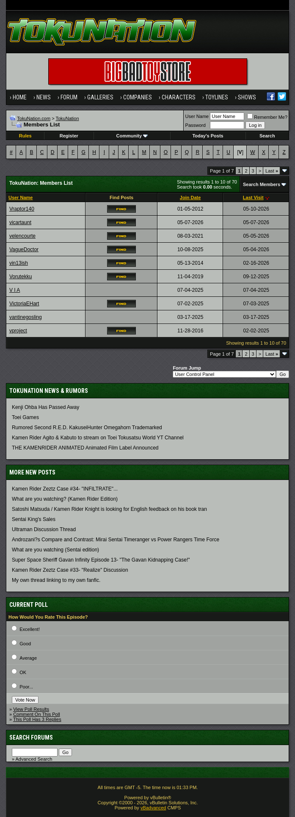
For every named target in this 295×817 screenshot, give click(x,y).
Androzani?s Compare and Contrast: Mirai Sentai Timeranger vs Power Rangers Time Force (115, 540)
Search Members (261, 184)
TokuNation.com (33, 118)
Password (195, 125)
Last (271, 170)
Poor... (26, 686)
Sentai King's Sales (33, 519)
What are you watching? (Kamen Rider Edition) (65, 499)
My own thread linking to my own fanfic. (56, 580)
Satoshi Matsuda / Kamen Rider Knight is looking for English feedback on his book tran (109, 509)
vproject (18, 331)
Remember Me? (267, 117)
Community (132, 135)
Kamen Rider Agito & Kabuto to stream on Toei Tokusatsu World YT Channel (98, 438)
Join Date (190, 197)
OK (22, 672)
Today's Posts (207, 135)
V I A (14, 290)
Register (69, 135)
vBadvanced (153, 807)
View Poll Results (31, 709)
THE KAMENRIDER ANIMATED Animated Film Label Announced (85, 448)
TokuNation (67, 118)
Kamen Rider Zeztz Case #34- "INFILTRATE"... (65, 489)
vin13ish (18, 263)
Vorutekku (20, 277)
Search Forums (31, 737)
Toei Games (25, 417)
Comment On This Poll (36, 714)
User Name (197, 116)
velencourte (22, 236)
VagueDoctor (24, 249)
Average (28, 658)
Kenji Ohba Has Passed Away (45, 407)
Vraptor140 (21, 209)
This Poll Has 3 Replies (37, 719)
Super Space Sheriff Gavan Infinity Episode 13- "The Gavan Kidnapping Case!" (101, 560)
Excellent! (29, 629)
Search (267, 135)
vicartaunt (20, 222)
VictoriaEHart (24, 304)
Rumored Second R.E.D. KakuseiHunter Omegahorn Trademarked (87, 427)
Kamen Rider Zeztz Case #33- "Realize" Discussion (70, 570)
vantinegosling (25, 317)
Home (20, 97)
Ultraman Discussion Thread (44, 529)
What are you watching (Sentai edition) (55, 550)
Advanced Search (34, 759)
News (43, 97)
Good (25, 643)
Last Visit (253, 197)
